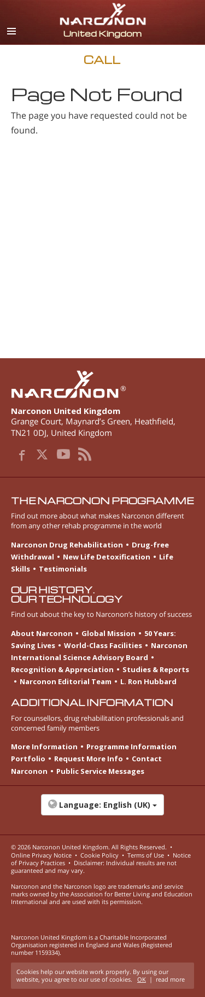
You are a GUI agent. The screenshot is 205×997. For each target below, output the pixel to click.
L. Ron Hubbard (148, 681)
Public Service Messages (100, 771)
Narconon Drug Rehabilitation (67, 545)
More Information (44, 746)
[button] (102, 810)
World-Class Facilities (103, 645)
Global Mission (108, 633)
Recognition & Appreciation (62, 669)
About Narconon (42, 633)
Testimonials (63, 569)
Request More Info (88, 758)
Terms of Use (145, 855)
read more (170, 979)
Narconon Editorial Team (66, 681)
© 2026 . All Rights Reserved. (89, 847)
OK (141, 979)
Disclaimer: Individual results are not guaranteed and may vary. (94, 866)
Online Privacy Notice (41, 855)
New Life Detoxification (106, 557)
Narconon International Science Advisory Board (99, 651)
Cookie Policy (99, 855)
